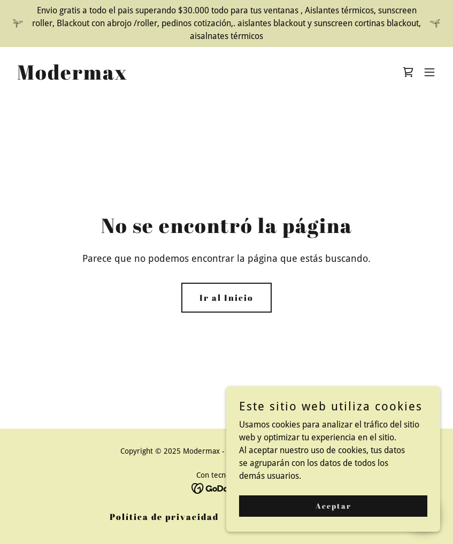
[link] (72, 77)
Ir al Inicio (226, 298)
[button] (429, 72)
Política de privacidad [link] (164, 517)
